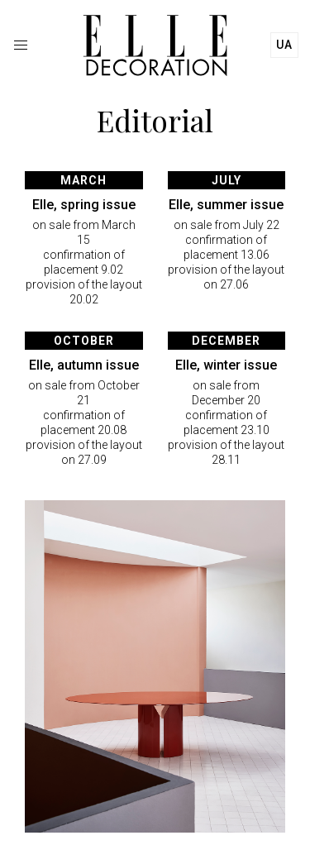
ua (284, 44)
